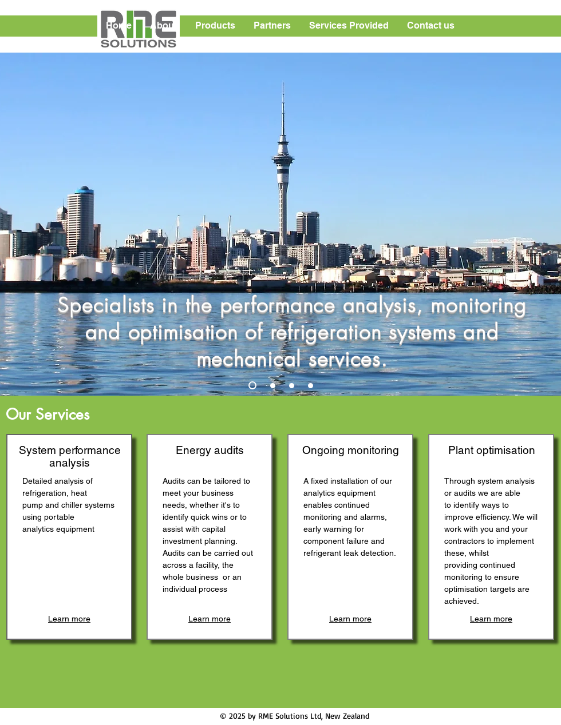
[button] (164, 26)
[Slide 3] (291, 385)
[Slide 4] (310, 385)
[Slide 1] (252, 385)
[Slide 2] (272, 385)
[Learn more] (69, 618)
